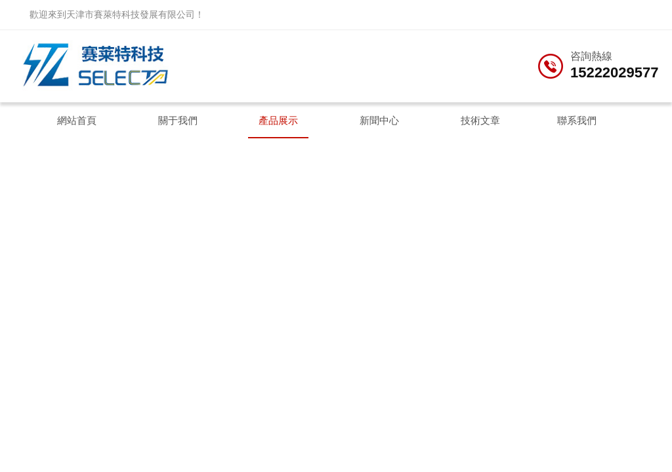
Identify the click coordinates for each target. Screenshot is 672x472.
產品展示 (278, 120)
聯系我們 (577, 120)
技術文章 (480, 120)
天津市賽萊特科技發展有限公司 (130, 14)
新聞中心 (379, 120)
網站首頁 (76, 120)
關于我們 (178, 120)
